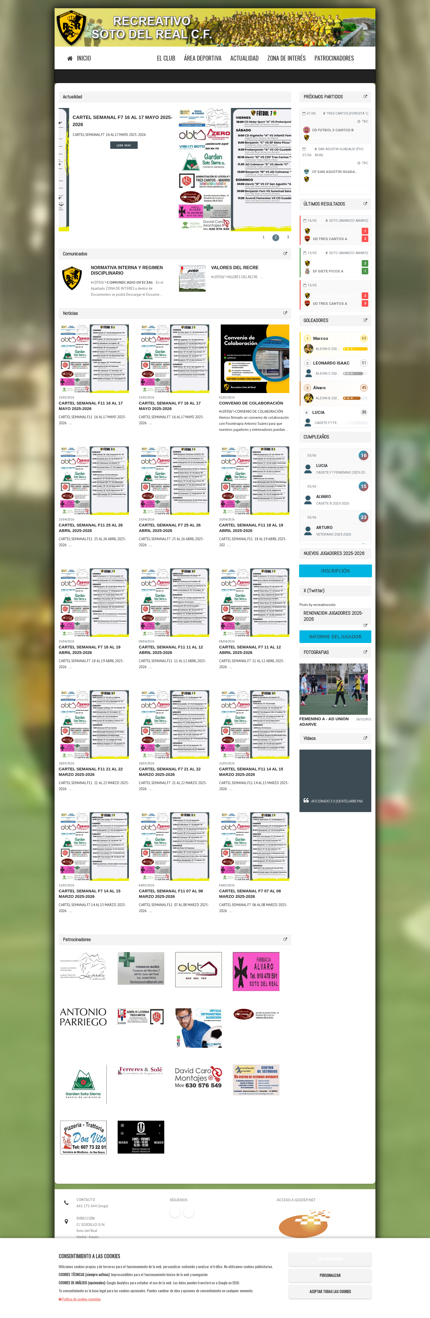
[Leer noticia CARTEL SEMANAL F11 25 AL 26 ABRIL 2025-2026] (95, 480)
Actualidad (244, 57)
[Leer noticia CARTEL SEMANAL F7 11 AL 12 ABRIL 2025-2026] (255, 602)
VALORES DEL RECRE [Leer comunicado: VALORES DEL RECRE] (235, 267)
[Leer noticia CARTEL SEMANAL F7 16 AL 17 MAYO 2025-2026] (175, 358)
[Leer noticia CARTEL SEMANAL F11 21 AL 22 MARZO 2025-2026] (95, 724)
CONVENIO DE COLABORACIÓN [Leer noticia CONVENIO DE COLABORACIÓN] (251, 403)
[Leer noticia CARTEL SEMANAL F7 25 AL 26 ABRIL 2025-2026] (175, 480)
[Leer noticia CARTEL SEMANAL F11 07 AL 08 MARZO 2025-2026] (175, 846)
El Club (166, 57)
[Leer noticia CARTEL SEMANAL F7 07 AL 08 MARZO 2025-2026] (255, 846)
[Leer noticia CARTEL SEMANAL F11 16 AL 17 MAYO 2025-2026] (95, 358)
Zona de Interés (286, 57)
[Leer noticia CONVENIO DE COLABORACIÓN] (255, 358)
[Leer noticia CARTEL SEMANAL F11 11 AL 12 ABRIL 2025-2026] (175, 602)
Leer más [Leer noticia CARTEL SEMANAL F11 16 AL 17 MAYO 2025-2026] (110, 145)
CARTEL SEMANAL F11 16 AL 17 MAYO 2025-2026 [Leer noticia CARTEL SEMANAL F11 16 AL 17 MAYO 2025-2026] (97, 134)
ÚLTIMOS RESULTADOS (324, 204)
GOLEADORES (316, 320)
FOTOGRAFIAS (316, 652)
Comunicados (75, 253)
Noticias (70, 313)
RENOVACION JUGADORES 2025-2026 (333, 616)
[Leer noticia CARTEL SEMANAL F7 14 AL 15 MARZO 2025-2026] (95, 846)
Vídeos (310, 738)
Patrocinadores (334, 57)
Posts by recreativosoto (317, 604)
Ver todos (335, 190)
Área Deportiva (203, 57)
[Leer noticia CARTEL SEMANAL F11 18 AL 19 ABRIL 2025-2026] (255, 480)
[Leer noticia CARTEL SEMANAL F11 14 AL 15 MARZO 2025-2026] (255, 724)
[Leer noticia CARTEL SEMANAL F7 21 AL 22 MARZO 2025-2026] (175, 724)
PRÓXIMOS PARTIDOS (323, 96)
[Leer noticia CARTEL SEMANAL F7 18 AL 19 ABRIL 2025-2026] (95, 602)
